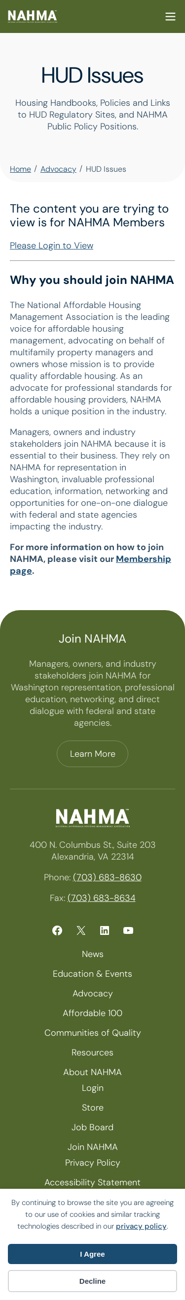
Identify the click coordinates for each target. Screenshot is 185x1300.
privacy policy (141, 1226)
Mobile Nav (170, 16)
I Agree (92, 1254)
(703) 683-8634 (102, 898)
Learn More (92, 754)
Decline (92, 1281)
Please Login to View (51, 245)
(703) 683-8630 (107, 877)
